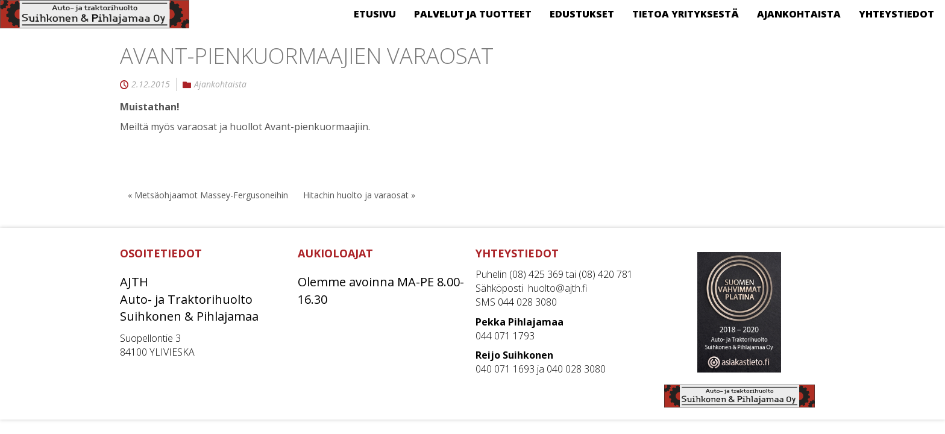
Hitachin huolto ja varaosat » (359, 195)
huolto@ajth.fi (557, 288)
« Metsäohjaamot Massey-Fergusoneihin (208, 195)
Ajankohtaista (220, 84)
